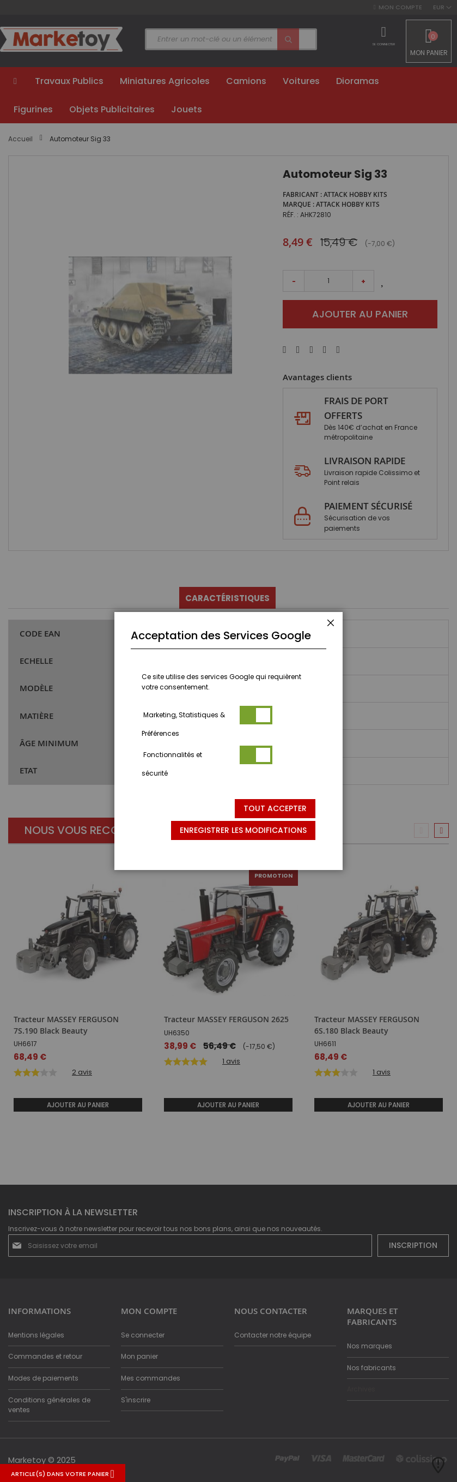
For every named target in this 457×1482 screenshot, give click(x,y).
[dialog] (228, 741)
